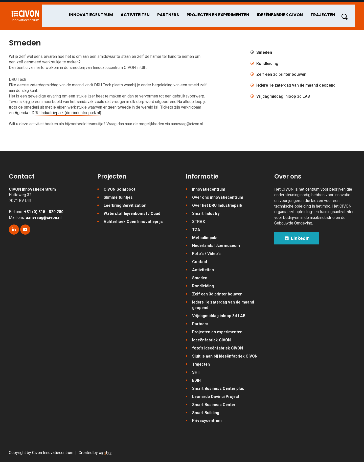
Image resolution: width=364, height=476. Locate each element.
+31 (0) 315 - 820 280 (43, 222)
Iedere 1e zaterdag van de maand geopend (295, 87)
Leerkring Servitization (126, 216)
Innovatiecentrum (96, 13)
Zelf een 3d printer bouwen (281, 76)
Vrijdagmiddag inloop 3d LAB (283, 98)
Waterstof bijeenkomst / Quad (133, 224)
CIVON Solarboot (120, 200)
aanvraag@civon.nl (44, 228)
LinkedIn (298, 250)
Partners (173, 13)
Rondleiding (267, 65)
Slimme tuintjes (118, 208)
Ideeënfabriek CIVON (285, 13)
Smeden (264, 54)
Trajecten (328, 13)
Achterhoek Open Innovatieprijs (134, 233)
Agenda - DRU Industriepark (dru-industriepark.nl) (79, 115)
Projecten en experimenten (223, 13)
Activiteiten (140, 13)
